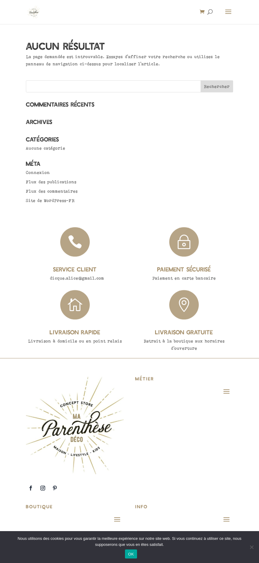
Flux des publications (51, 181)
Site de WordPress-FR (50, 200)
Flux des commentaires (52, 191)
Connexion (38, 172)
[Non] (251, 547)
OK (131, 554)
